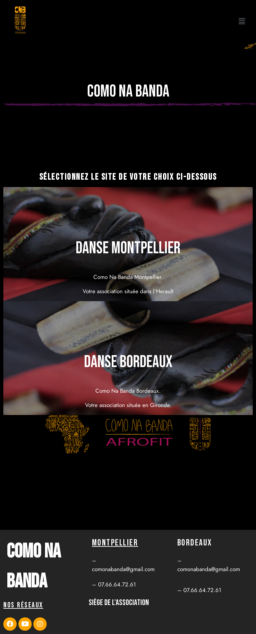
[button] (242, 21)
